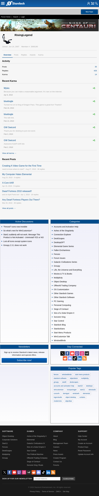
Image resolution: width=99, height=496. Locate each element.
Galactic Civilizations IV (36, 443)
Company (58, 431)
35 (96, 67)
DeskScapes (7, 451)
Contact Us (57, 462)
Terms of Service (48, 491)
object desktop (71, 397)
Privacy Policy (35, 491)
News (55, 451)
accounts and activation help (64, 386)
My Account (82, 440)
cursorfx (56, 393)
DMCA (58, 491)
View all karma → (9, 153)
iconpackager (71, 390)
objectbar (68, 401)
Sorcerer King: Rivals (35, 465)
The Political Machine (35, 454)
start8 (64, 382)
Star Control (31, 451)
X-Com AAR (8, 183)
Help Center (82, 436)
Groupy (5, 458)
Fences (5, 447)
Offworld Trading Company (37, 458)
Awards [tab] (32, 55)
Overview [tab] (7, 55)
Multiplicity (6, 454)
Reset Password (84, 451)
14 (96, 74)
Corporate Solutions (9, 440)
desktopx (89, 386)
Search (15, 17)
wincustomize (58, 390)
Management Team (60, 443)
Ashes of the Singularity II (36, 436)
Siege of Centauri (33, 462)
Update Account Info (85, 454)
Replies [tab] (24, 55)
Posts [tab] (16, 55)
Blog (55, 440)
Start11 (5, 443)
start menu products (82, 374)
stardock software (60, 378)
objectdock (74, 378)
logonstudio (58, 397)
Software (7, 431)
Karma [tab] (40, 55)
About (55, 436)
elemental (86, 393)
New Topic (89, 12)
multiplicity (85, 378)
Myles (6, 88)
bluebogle (8, 101)
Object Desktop (8, 436)
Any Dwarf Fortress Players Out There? (21, 200)
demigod (66, 393)
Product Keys (83, 447)
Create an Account (85, 443)
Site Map (66, 491)
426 (95, 71)
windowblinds (67, 374)
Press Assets (58, 454)
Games (30, 431)
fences (56, 374)
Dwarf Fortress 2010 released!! (17, 191)
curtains (82, 397)
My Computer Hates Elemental (17, 174)
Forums (56, 465)
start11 (82, 390)
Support (82, 431)
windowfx (76, 393)
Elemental (31, 440)
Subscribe (68, 479)
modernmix (58, 401)
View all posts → (9, 208)
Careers (56, 447)
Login (23, 17)
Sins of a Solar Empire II (36, 447)
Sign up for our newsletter (17, 479)
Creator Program (59, 458)
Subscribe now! (24, 360)
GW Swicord (10, 127)
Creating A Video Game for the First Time (21, 166)
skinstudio (92, 390)
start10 (80, 386)
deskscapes (74, 382)
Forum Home (6, 17)
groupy (56, 382)
